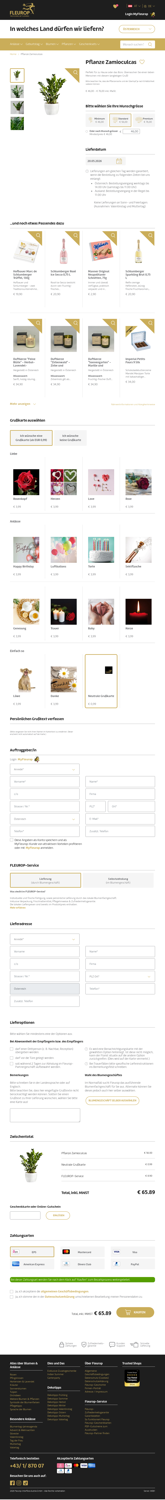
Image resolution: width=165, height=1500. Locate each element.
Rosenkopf (20, 499)
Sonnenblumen (18, 1389)
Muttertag (15, 1444)
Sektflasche (133, 567)
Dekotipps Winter (56, 1406)
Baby (91, 629)
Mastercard (77, 1252)
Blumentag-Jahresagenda (23, 1427)
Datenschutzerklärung (96, 1382)
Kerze (129, 629)
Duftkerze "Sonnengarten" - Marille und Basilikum (99, 364)
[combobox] (45, 769)
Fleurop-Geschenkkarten (98, 1423)
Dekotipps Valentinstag (59, 1409)
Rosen (13, 1375)
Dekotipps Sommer (57, 1399)
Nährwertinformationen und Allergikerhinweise (133, 405)
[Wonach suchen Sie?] (137, 44)
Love (91, 499)
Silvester (14, 1434)
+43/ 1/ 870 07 (27, 1466)
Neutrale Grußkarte (101, 697)
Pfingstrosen (16, 1378)
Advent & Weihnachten (22, 1430)
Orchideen (15, 1396)
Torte (91, 567)
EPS (24, 1252)
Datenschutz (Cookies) (97, 1378)
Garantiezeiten (92, 1416)
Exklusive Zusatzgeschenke (61, 1371)
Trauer (55, 629)
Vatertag (14, 1448)
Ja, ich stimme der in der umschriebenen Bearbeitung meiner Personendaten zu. (79, 1297)
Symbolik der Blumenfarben (25, 1403)
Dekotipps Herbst (56, 1402)
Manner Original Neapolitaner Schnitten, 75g (98, 275)
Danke (55, 697)
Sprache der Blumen (20, 1410)
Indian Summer (55, 1375)
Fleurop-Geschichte (95, 1385)
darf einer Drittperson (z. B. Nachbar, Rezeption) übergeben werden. (44, 1051)
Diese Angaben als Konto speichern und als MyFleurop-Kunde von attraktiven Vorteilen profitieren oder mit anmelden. (48, 844)
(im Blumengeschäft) (118, 881)
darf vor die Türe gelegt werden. (34, 1058)
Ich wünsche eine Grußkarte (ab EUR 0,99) (31, 439)
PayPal (126, 1264)
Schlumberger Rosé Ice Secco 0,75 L (63, 273)
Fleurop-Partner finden (97, 1434)
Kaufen (140, 1313)
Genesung (19, 629)
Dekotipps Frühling (57, 1395)
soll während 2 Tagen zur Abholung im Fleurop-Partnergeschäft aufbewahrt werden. (44, 1066)
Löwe (16, 697)
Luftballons (58, 567)
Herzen (55, 499)
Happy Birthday (23, 567)
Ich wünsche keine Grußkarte (70, 439)
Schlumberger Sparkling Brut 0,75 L (138, 275)
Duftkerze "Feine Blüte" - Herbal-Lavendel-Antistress (24, 364)
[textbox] (44, 770)
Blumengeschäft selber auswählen (112, 1101)
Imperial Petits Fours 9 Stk (135, 361)
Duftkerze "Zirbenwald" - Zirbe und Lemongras (60, 364)
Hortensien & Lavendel (22, 1382)
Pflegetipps (16, 1406)
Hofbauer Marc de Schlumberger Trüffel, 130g (25, 275)
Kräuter (14, 1385)
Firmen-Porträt (93, 1389)
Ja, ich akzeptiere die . (52, 1292)
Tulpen (13, 1392)
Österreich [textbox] (20, 819)
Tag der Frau (16, 1441)
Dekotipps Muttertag (58, 1416)
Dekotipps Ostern (56, 1413)
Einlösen (58, 1216)
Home (13, 54)
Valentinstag (16, 1437)
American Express (28, 1264)
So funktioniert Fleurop (97, 1420)
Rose (129, 499)
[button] (16, 44)
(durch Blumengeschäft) (45, 881)
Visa (125, 1252)
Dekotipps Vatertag (57, 1420)
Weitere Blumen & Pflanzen (24, 1399)
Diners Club (77, 1264)
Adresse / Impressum (96, 1392)
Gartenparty (53, 1378)
